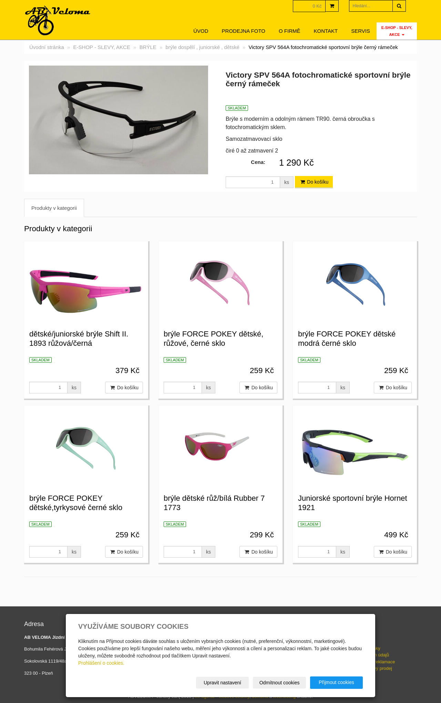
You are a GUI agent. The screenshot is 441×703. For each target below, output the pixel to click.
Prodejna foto (243, 31)
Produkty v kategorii (54, 208)
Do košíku (313, 182)
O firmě (289, 31)
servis (360, 31)
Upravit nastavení (223, 682)
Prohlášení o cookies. (101, 663)
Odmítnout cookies (279, 682)
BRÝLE (148, 47)
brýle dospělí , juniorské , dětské (202, 47)
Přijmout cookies (336, 682)
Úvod (200, 31)
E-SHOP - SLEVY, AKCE (396, 31)
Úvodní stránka (46, 47)
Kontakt (326, 31)
